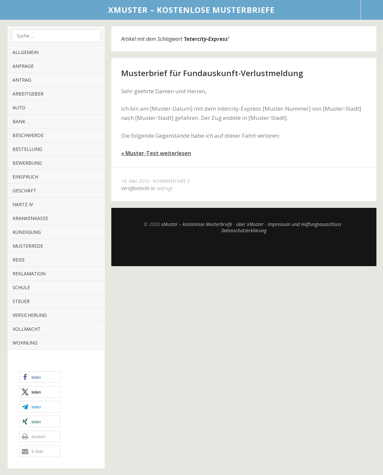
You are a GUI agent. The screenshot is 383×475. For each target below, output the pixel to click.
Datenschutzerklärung (243, 230)
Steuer (21, 301)
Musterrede (28, 246)
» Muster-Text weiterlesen (156, 153)
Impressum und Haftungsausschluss (304, 224)
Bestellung (27, 149)
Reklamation (29, 273)
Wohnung (25, 343)
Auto (19, 107)
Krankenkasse (30, 218)
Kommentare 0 (171, 181)
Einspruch (25, 177)
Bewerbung (27, 163)
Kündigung (27, 232)
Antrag (22, 80)
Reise (19, 260)
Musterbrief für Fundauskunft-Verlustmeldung (212, 73)
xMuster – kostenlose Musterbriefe (191, 9)
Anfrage (23, 66)
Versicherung (30, 315)
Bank (19, 121)
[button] (39, 377)
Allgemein (26, 52)
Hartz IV (23, 204)
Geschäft (24, 190)
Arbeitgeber (28, 94)
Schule (21, 287)
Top (244, 250)
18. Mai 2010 (135, 181)
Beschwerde (28, 135)
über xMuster (250, 224)
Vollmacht (27, 329)
